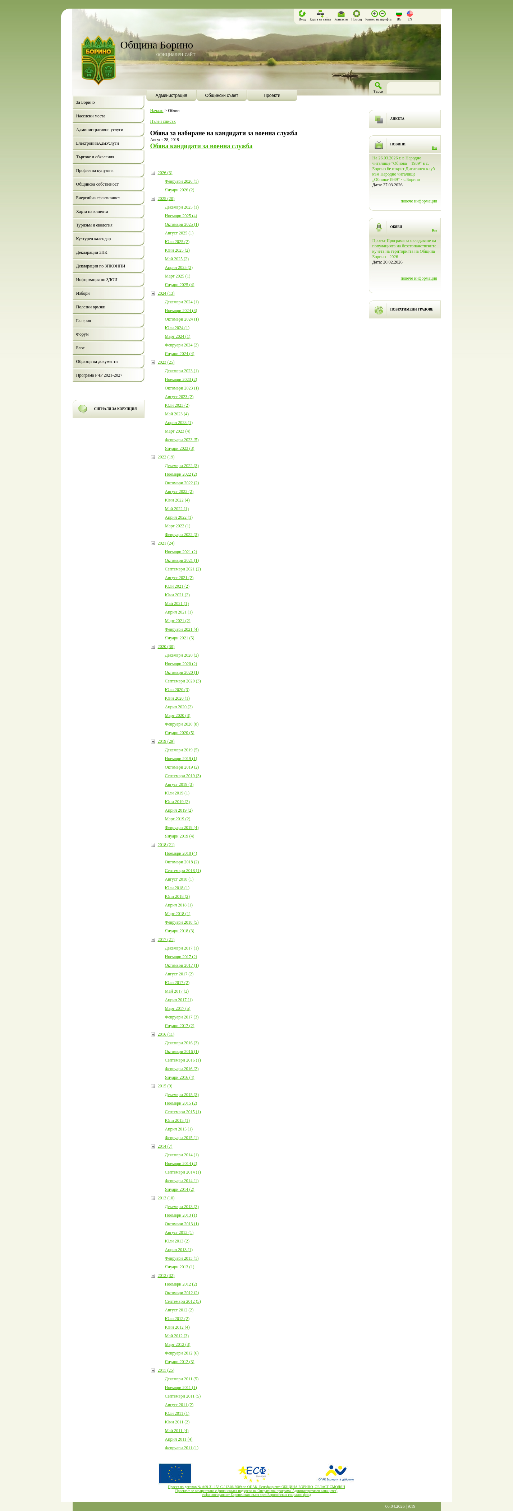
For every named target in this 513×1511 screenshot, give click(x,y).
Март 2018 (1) (178, 913)
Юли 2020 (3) (177, 689)
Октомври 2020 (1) (182, 672)
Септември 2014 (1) (183, 1172)
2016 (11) (166, 1034)
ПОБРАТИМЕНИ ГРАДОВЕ (412, 309)
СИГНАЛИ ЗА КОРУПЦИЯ (115, 409)
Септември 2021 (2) (183, 569)
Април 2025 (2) (179, 267)
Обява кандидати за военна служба (201, 146)
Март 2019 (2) (178, 818)
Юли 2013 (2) (177, 1241)
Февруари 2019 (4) (182, 827)
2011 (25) (166, 1370)
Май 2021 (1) (177, 603)
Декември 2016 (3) (182, 1042)
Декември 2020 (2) (182, 655)
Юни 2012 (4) (177, 1327)
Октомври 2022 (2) (182, 482)
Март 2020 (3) (178, 715)
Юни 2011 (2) (177, 1421)
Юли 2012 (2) (177, 1318)
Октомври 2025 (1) (182, 224)
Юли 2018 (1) (177, 887)
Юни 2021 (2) (177, 594)
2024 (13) (166, 293)
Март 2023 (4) (178, 431)
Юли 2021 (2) (177, 586)
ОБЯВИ (396, 227)
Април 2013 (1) (179, 1249)
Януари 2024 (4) (179, 353)
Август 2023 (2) (179, 396)
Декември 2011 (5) (182, 1378)
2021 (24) (166, 543)
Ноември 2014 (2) (181, 1163)
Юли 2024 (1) (177, 327)
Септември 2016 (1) (183, 1060)
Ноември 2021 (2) (181, 551)
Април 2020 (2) (179, 706)
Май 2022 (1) (177, 508)
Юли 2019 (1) (177, 793)
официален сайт (176, 54)
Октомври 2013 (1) (182, 1223)
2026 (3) (165, 172)
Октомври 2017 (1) (182, 965)
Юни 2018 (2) (177, 896)
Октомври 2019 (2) (182, 767)
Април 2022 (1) (179, 517)
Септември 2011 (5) (183, 1396)
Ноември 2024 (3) (181, 310)
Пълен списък (163, 121)
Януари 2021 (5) (179, 637)
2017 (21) (166, 939)
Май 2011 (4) (177, 1430)
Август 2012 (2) (179, 1309)
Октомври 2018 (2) (182, 861)
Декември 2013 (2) (182, 1206)
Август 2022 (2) (179, 491)
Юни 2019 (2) (177, 801)
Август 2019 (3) (179, 784)
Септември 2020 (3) (183, 681)
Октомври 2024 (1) (182, 319)
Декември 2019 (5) (182, 749)
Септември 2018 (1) (183, 870)
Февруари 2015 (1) (182, 1137)
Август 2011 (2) (179, 1404)
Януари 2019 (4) (179, 836)
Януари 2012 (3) (179, 1361)
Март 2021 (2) (178, 620)
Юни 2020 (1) (177, 698)
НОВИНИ (398, 144)
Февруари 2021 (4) (182, 629)
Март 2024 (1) (178, 336)
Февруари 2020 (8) (182, 724)
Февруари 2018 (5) (182, 922)
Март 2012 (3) (178, 1344)
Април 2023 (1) (179, 422)
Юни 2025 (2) (177, 250)
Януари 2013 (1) (179, 1266)
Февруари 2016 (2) (182, 1068)
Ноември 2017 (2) (181, 956)
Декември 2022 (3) (182, 465)
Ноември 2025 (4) (181, 215)
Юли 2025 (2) (177, 241)
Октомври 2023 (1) (182, 388)
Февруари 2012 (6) (182, 1353)
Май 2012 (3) (177, 1335)
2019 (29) (166, 741)
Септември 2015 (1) (183, 1111)
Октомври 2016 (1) (182, 1051)
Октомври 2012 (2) (182, 1292)
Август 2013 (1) (179, 1232)
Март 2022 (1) (178, 525)
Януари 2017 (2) (179, 1025)
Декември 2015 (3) (182, 1094)
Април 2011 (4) (179, 1439)
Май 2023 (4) (177, 413)
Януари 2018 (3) (179, 930)
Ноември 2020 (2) (181, 663)
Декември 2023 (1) (182, 370)
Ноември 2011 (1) (181, 1387)
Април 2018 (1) (179, 905)
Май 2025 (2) (177, 258)
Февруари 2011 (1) (181, 1447)
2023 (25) (166, 362)
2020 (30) (166, 646)
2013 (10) (166, 1197)
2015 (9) (165, 1085)
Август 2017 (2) (179, 973)
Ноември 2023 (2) (181, 379)
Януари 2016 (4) (179, 1077)
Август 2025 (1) (179, 232)
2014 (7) (165, 1146)
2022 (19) (166, 457)
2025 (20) (166, 198)
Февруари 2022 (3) (182, 534)
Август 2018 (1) (179, 879)
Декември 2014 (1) (182, 1154)
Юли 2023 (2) (177, 405)
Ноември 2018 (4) (181, 853)
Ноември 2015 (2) (181, 1103)
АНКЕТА (397, 119)
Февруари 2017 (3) (182, 1017)
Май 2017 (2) (177, 991)
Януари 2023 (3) (179, 448)
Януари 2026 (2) (179, 189)
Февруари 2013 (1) (182, 1258)
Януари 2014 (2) (179, 1189)
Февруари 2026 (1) (182, 181)
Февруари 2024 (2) (182, 345)
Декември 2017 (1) (182, 948)
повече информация (418, 201)
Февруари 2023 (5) (182, 439)
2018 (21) (166, 844)
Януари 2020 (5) (179, 732)
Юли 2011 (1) (177, 1413)
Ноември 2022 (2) (181, 474)
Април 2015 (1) (179, 1129)
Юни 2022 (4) (177, 500)
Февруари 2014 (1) (182, 1180)
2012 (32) (166, 1275)
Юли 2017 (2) (177, 982)
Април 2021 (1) (179, 612)
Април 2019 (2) (179, 810)
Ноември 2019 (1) (181, 758)
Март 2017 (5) (178, 1008)
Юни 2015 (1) (177, 1120)
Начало (157, 110)
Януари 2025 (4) (179, 284)
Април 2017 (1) (179, 999)
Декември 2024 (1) (182, 301)
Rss (434, 148)
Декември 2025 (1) (182, 207)
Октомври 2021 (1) (182, 560)
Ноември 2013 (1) (181, 1215)
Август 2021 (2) (179, 577)
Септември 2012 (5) (183, 1301)
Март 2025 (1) (178, 276)
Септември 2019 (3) (183, 775)
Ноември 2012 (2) (181, 1284)
